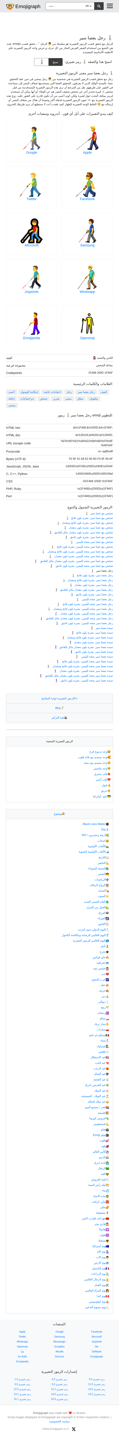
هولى (104, 1235)
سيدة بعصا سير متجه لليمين (94, 656)
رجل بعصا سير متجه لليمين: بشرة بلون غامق (84, 623)
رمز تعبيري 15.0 (96, 1394)
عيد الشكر (101, 1073)
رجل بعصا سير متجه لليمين (94, 599)
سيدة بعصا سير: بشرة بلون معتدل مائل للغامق (83, 647)
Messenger (59, 1341)
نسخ (56, 61)
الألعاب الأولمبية (98, 846)
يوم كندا (103, 1296)
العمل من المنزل (97, 907)
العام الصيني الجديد (96, 901)
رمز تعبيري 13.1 (22, 1394)
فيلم (105, 1129)
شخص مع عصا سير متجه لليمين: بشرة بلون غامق (81, 565)
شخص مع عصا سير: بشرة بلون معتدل (88, 527)
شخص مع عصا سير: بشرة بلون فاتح (89, 518)
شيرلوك (103, 1046)
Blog (59, 708)
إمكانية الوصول (29, 392)
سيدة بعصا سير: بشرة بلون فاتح (92, 632)
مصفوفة (102, 1212)
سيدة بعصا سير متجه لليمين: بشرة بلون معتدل (83, 670)
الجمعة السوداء (98, 868)
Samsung (87, 245)
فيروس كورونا (99, 1118)
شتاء (105, 1040)
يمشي (11, 405)
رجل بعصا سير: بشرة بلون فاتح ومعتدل (87, 580)
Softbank (96, 1351)
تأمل (104, 946)
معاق (80, 398)
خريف (104, 990)
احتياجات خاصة (52, 392)
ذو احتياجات (27, 398)
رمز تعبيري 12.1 (59, 1389)
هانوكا (104, 1229)
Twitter (32, 199)
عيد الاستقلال (99, 1057)
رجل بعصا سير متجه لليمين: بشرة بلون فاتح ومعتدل (80, 608)
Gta (105, 829)
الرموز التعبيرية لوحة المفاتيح (59, 698)
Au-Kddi (22, 1356)
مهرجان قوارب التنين (95, 1218)
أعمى (11, 392)
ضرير (56, 398)
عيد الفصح (101, 1079)
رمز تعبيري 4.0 (22, 1384)
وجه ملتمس (102, 768)
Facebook (87, 199)
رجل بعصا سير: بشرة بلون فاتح (92, 575)
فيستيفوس (101, 1123)
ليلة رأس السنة (98, 1184)
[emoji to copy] (41, 62)
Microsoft (31, 245)
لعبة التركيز (59, 717)
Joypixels (32, 292)
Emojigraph (27, 6)
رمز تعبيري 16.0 (59, 1399)
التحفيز (103, 862)
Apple (87, 152)
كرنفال (103, 1168)
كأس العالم (101, 1151)
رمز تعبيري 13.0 (96, 1389)
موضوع (59, 813)
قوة (105, 1146)
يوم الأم (103, 1251)
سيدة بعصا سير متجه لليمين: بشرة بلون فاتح (84, 661)
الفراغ (104, 912)
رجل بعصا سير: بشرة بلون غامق (91, 594)
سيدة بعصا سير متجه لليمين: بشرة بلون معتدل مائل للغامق (76, 675)
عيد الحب (102, 1062)
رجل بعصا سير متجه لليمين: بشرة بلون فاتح (85, 604)
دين (105, 996)
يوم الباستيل (100, 1268)
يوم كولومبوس (99, 1301)
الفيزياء (103, 918)
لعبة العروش (100, 1179)
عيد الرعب (101, 1068)
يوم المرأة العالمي (97, 1290)
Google (31, 152)
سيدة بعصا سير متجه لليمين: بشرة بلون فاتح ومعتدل (80, 666)
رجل (69, 392)
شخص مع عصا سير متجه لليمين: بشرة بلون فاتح (82, 546)
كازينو (104, 1157)
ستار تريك (101, 1024)
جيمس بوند (101, 968)
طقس (104, 1051)
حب (105, 974)
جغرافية (103, 962)
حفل (104, 985)
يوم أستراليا (101, 1246)
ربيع (105, 1007)
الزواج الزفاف (99, 885)
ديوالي (103, 1001)
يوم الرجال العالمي (96, 1279)
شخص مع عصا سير (99, 513)
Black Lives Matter (96, 824)
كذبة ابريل (101, 1162)
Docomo (59, 1356)
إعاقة (11, 398)
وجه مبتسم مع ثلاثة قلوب (94, 757)
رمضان (103, 1012)
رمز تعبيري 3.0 (96, 1379)
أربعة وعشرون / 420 (95, 835)
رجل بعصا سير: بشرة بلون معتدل (91, 584)
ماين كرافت (100, 1201)
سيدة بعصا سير (101, 628)
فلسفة (103, 1112)
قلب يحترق (102, 774)
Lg (22, 1351)
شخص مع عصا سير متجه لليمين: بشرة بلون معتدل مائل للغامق (73, 561)
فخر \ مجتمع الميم (97, 1107)
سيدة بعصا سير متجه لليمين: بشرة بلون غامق (84, 680)
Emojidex (59, 1346)
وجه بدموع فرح (100, 751)
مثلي (104, 1207)
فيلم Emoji (101, 1135)
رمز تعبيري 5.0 (59, 1384)
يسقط (103, 1240)
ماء (105, 1190)
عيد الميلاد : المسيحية (95, 1096)
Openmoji (87, 338)
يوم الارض (101, 1262)
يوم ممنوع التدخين (97, 1307)
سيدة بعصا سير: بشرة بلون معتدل (90, 642)
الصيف (103, 896)
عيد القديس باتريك (97, 1085)
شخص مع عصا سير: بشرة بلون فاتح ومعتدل (84, 522)
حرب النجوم (100, 979)
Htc (97, 1346)
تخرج (104, 951)
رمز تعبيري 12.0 (22, 1389)
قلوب (104, 1140)
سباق (104, 1018)
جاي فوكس (101, 957)
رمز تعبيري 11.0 (96, 1384)
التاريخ (104, 857)
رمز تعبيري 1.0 (22, 1379)
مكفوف (93, 398)
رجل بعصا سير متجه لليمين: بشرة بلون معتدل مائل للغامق (76, 618)
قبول (106, 785)
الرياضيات (102, 879)
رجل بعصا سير (86, 392)
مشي (68, 398)
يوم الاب (102, 1257)
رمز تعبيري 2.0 (59, 1379)
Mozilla (59, 1351)
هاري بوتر (102, 1223)
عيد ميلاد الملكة (98, 1101)
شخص (43, 398)
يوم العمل (101, 1285)
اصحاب (103, 840)
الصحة (103, 890)
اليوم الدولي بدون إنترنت (93, 929)
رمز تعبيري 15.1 (22, 1399)
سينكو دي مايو (99, 1035)
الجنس (103, 873)
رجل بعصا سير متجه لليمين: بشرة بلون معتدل (84, 613)
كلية (105, 1173)
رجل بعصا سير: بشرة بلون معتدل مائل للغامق (83, 589)
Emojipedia (31, 338)
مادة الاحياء (101, 1196)
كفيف (104, 392)
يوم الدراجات (100, 1273)
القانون (103, 923)
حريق (106, 790)
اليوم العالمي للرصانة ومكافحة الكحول (85, 935)
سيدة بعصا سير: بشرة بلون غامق (91, 651)
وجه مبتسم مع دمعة (97, 762)
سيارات (103, 1029)
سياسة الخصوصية (59, 1421)
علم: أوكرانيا (102, 796)
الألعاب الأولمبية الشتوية (94, 851)
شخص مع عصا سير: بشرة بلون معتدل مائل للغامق (81, 532)
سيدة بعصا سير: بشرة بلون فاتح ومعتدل (87, 637)
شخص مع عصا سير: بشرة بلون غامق (88, 537)
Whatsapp (87, 292)
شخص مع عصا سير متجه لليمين (92, 541)
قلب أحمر (103, 779)
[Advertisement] (59, 22)
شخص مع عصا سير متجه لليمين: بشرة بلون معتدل (81, 556)
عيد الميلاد (101, 1090)
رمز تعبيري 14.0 (59, 1394)
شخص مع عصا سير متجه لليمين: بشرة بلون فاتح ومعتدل (77, 551)
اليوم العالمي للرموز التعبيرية (91, 940)
